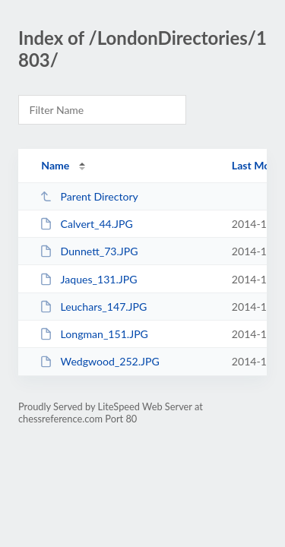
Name (55, 165)
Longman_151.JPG (94, 333)
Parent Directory (89, 196)
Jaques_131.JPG (88, 279)
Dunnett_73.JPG (89, 251)
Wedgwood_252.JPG (100, 361)
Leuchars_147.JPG (93, 306)
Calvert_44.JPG (86, 223)
